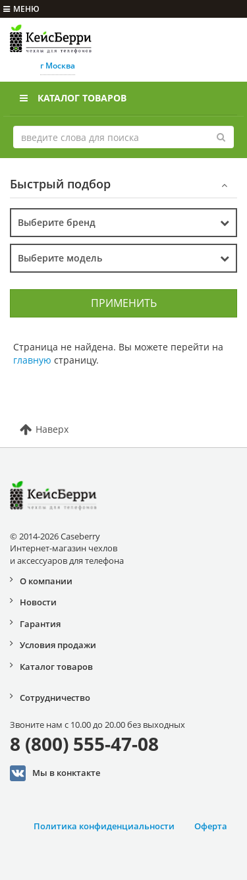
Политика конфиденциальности (104, 826)
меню (21, 8)
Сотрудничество (55, 697)
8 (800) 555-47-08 (84, 743)
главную (32, 360)
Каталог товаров (73, 98)
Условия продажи (58, 645)
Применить (124, 303)
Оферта (210, 826)
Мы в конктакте (55, 773)
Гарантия (40, 624)
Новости (38, 602)
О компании (46, 581)
